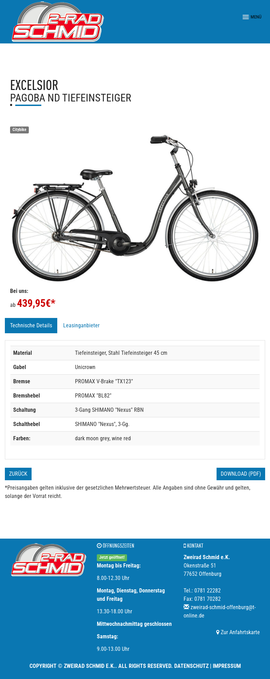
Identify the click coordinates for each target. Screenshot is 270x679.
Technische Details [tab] (31, 325)
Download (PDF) (241, 474)
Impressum (227, 666)
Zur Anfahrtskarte (238, 632)
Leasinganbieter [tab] (81, 325)
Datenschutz (191, 666)
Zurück (18, 474)
